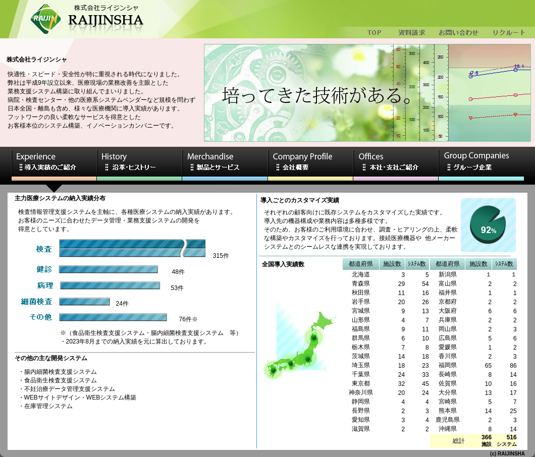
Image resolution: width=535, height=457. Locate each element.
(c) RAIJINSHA (507, 453)
